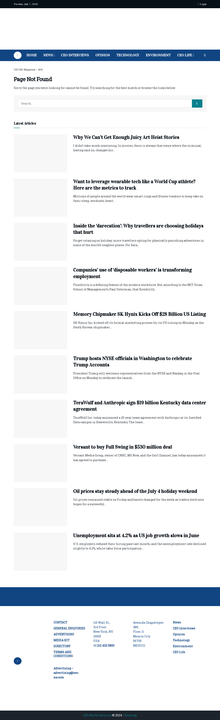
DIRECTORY (62, 646)
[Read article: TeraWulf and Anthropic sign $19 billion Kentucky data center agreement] (40, 419)
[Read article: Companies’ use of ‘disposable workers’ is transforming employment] (40, 286)
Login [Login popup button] (202, 4)
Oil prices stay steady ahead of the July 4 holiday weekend (135, 491)
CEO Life (184, 55)
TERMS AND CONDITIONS (63, 654)
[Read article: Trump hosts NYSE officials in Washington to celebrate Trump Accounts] (40, 374)
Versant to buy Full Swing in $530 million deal (122, 447)
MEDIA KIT (62, 640)
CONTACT (60, 622)
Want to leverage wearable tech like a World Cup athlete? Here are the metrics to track (134, 185)
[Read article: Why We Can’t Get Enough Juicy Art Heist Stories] (40, 153)
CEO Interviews (75, 55)
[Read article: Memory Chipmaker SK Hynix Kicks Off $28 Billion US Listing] (40, 330)
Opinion (102, 55)
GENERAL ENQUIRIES (69, 628)
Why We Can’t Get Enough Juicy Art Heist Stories (126, 137)
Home (31, 55)
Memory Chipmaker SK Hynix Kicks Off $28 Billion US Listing (139, 314)
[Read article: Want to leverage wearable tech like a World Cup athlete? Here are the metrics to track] (40, 198)
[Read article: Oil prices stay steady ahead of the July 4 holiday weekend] (40, 507)
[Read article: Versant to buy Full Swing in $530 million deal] (40, 463)
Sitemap (130, 715)
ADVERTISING (64, 634)
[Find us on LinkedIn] (18, 55)
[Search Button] (204, 55)
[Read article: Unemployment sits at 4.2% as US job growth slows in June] (40, 551)
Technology (127, 55)
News (48, 55)
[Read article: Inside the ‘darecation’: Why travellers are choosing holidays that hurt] (40, 242)
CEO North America (97, 715)
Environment (158, 55)
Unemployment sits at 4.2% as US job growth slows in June (136, 535)
